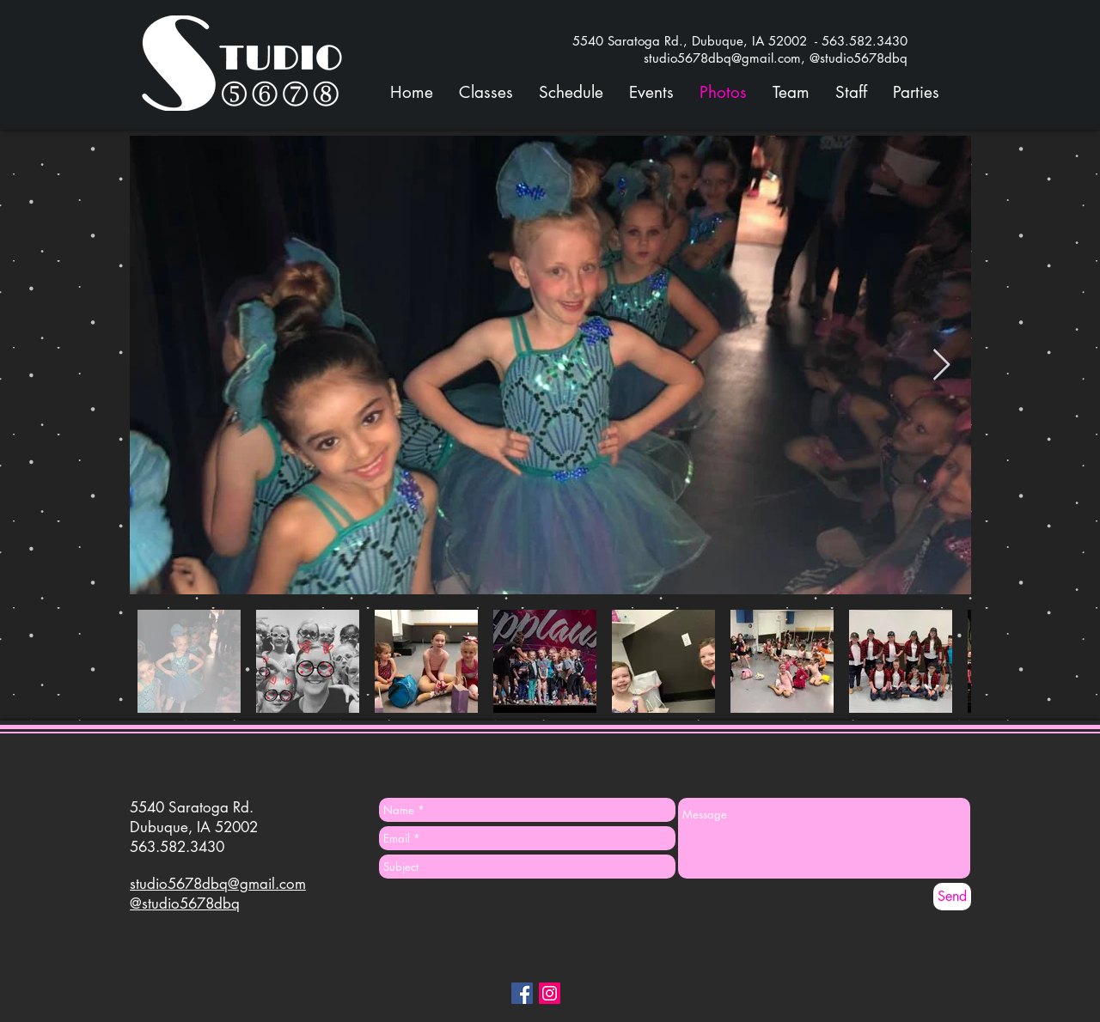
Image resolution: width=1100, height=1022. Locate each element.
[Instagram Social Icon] (549, 993)
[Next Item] (941, 365)
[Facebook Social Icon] (522, 993)
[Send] (952, 896)
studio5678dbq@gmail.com (218, 883)
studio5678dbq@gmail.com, (727, 58)
